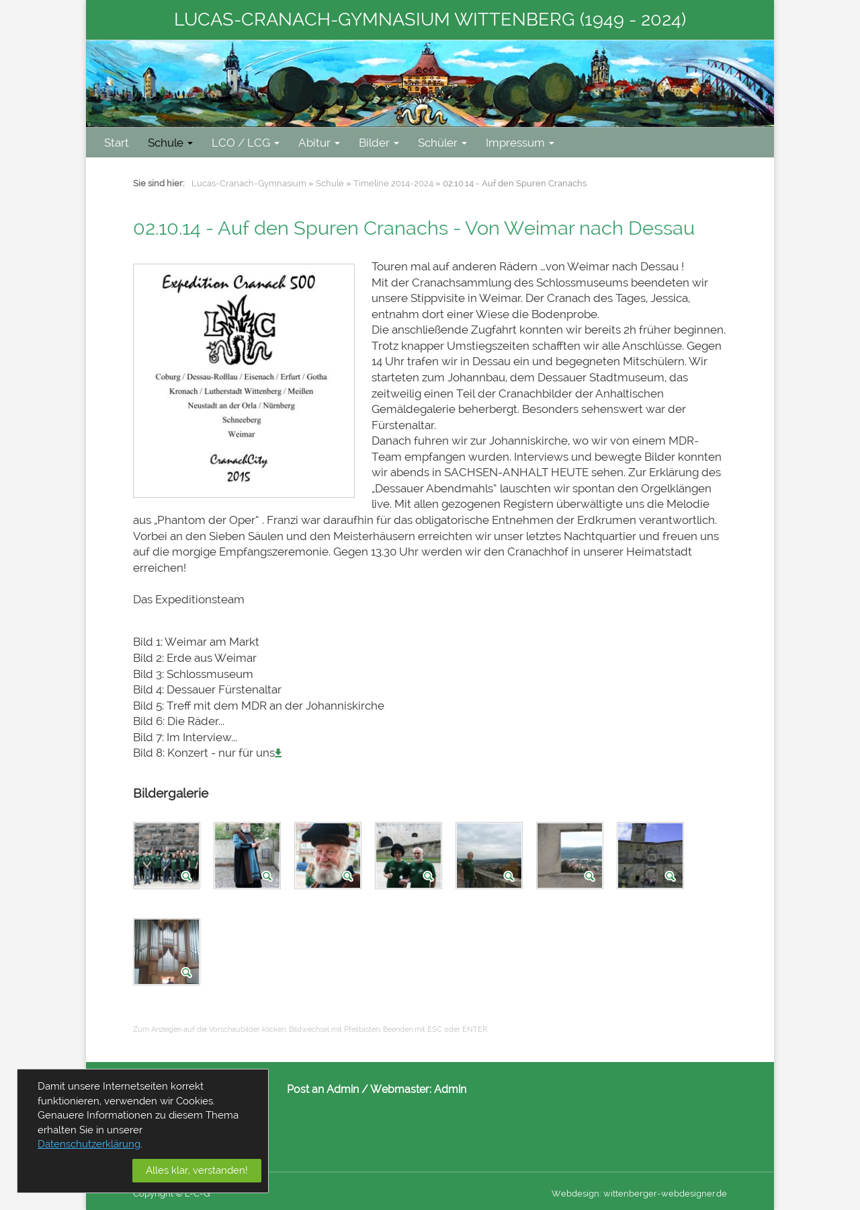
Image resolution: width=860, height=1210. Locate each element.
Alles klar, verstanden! (197, 1170)
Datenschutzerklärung (89, 1144)
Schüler (442, 142)
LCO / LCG (246, 142)
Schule (170, 142)
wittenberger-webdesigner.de (665, 1193)
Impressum (520, 142)
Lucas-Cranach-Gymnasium (248, 183)
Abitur (319, 142)
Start (116, 142)
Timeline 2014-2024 (393, 183)
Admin (450, 1089)
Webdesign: (576, 1193)
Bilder (379, 142)
